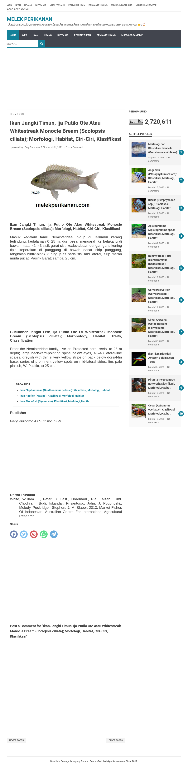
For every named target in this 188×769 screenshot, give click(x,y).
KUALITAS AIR (57, 5)
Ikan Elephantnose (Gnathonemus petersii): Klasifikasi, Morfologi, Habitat (65, 390)
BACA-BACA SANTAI (18, 8)
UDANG (28, 5)
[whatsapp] (44, 534)
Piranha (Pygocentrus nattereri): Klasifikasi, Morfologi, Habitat (161, 383)
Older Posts (116, 740)
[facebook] (14, 534)
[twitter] (24, 534)
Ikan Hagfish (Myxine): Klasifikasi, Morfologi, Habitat (52, 395)
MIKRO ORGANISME (121, 5)
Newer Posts (16, 740)
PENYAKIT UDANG (98, 5)
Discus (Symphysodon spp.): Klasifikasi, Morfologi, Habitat (161, 204)
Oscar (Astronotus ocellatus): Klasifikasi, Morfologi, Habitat (161, 409)
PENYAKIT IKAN (76, 5)
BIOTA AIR (40, 5)
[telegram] (54, 534)
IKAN (18, 5)
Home (13, 35)
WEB (9, 5)
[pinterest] (34, 534)
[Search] (21, 43)
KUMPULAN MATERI (146, 5)
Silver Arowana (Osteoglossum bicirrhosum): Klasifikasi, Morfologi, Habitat (161, 327)
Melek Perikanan (29, 19)
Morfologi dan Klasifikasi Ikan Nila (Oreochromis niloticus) (162, 148)
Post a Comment (74, 147)
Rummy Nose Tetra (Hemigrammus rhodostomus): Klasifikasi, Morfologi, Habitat (161, 263)
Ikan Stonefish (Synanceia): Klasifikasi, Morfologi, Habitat (55, 401)
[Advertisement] (94, 77)
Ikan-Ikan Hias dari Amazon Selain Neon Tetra (161, 357)
